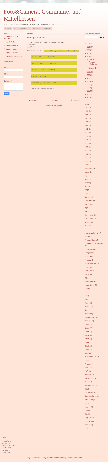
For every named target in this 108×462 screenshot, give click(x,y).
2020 (89, 75)
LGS (86, 296)
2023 (89, 53)
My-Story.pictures (24, 28)
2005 (86, 115)
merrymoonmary (60, 458)
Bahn (86, 179)
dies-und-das (89, 218)
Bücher (87, 183)
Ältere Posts (75, 100)
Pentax (87, 360)
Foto (86, 236)
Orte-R (87, 342)
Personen (88, 364)
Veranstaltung (90, 421)
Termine (87, 407)
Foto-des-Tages (90, 240)
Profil (86, 371)
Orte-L (87, 335)
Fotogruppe (89, 253)
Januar (91, 68)
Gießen (87, 274)
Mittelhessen (36, 28)
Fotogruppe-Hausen (11, 52)
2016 (89, 81)
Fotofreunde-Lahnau (11, 49)
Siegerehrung (89, 385)
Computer (88, 204)
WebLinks (88, 425)
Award (87, 172)
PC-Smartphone (90, 357)
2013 (89, 91)
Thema (87, 410)
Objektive (88, 321)
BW (86, 186)
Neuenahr (88, 314)
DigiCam (88, 222)
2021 (89, 72)
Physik (87, 367)
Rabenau (88, 375)
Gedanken (88, 271)
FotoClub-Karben (10, 42)
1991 (86, 111)
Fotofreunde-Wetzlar (11, 45)
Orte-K (87, 332)
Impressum (47, 28)
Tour (86, 414)
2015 (89, 85)
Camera (87, 197)
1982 (86, 107)
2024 (89, 50)
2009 (89, 97)
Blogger (79, 458)
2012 (89, 94)
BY (86, 190)
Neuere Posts (33, 100)
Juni (91, 59)
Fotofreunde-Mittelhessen (94, 244)
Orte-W (87, 353)
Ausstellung (89, 168)
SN (86, 389)
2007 (86, 118)
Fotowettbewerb (90, 263)
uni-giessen (89, 418)
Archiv (87, 165)
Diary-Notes (89, 215)
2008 (86, 122)
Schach (87, 382)
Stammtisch (89, 392)
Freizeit (87, 267)
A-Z (15, 28)
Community (89, 201)
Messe (87, 303)
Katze (87, 289)
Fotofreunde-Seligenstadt (13, 56)
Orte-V (87, 349)
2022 (89, 56)
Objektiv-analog (90, 317)
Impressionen (89, 285)
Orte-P (87, 339)
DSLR (87, 226)
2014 (89, 88)
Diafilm (87, 211)
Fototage (88, 260)
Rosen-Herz (89, 378)
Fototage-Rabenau (36, 37)
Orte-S (87, 346)
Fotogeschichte (90, 249)
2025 (89, 47)
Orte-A (87, 324)
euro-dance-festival (91, 233)
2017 (89, 78)
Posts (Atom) (58, 106)
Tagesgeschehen (91, 396)
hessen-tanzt (89, 281)
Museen (87, 306)
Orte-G (87, 328)
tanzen (87, 403)
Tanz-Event (89, 400)
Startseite (8, 28)
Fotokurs (88, 256)
